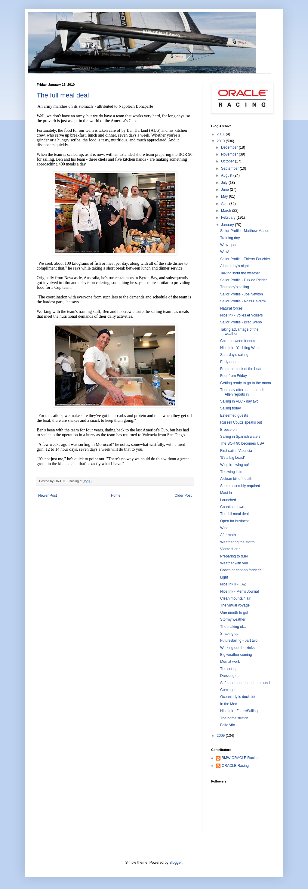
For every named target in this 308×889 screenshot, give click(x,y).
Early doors (229, 362)
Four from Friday (233, 376)
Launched (228, 500)
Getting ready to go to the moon (245, 383)
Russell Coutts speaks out (241, 422)
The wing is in (231, 472)
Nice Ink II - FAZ (233, 584)
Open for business (234, 521)
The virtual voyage (235, 605)
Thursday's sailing (234, 287)
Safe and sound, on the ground (245, 683)
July (225, 183)
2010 (221, 141)
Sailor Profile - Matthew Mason (244, 231)
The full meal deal (63, 95)
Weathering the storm (237, 542)
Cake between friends (237, 341)
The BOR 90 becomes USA (242, 443)
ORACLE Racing (235, 766)
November (230, 154)
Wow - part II (230, 245)
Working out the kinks (237, 648)
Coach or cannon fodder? (240, 570)
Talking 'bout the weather (240, 273)
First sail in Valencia (236, 451)
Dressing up (229, 676)
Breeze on (228, 430)
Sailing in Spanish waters (240, 436)
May (225, 196)
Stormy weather (232, 619)
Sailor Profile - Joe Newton (241, 294)
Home (116, 495)
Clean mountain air (235, 598)
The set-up (228, 669)
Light (224, 577)
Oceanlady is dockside (238, 697)
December (230, 147)
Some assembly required (240, 486)
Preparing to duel (234, 556)
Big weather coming (236, 655)
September (230, 168)
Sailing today (230, 408)
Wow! (224, 252)
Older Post (183, 495)
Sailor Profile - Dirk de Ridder (243, 280)
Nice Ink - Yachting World (240, 348)
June (225, 189)
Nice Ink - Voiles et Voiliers (241, 315)
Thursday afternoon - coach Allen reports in (242, 392)
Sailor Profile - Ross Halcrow (243, 301)
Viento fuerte (230, 549)
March (226, 210)
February (228, 217)
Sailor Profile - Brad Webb (241, 322)
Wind (224, 528)
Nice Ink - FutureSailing (239, 711)
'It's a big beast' (232, 457)
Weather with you (234, 563)
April (225, 204)
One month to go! (234, 612)
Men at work (230, 661)
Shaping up (229, 633)
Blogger (175, 862)
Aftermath (228, 535)
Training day (230, 238)
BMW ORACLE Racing (240, 758)
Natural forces (231, 308)
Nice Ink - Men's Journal (239, 591)
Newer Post (47, 495)
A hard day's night (234, 266)
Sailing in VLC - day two (239, 401)
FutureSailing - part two (238, 640)
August (227, 175)
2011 (221, 134)
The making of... (233, 627)
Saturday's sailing (234, 355)
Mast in (226, 493)
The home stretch (234, 718)
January (228, 225)
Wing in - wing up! (234, 465)
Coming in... (229, 690)
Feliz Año (227, 725)
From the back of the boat (240, 369)
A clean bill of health (236, 479)
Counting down (232, 507)
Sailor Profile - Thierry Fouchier (245, 259)
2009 (221, 735)
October (228, 161)
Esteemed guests (234, 415)
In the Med (228, 704)
